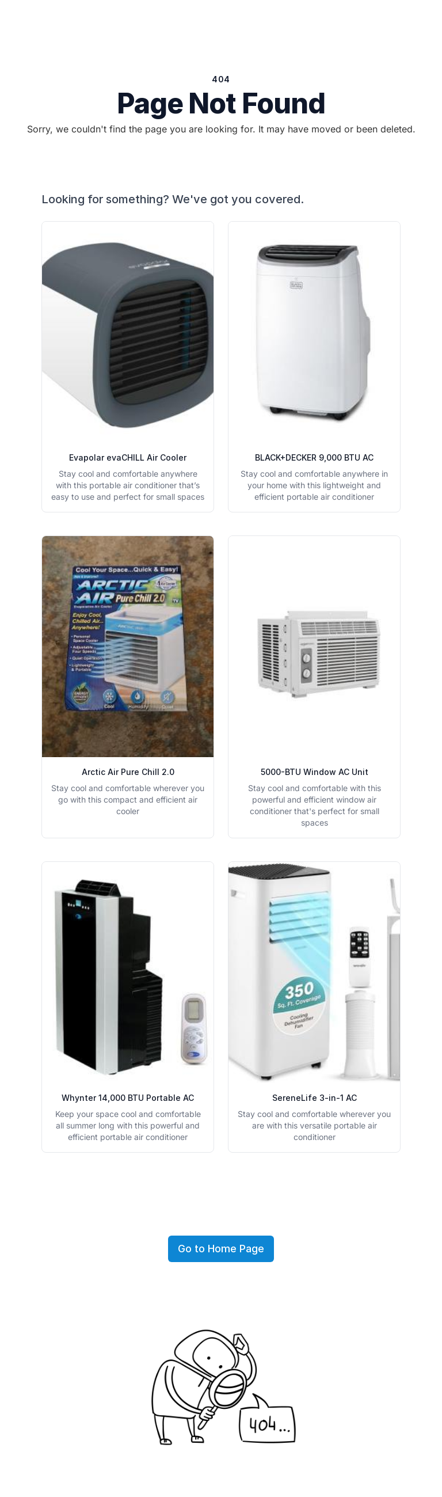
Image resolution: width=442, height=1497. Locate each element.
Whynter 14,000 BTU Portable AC (128, 1098)
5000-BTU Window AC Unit (314, 772)
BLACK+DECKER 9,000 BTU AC (314, 457)
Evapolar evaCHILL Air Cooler (127, 457)
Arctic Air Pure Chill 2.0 (128, 772)
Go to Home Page (221, 1249)
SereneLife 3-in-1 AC (314, 1098)
